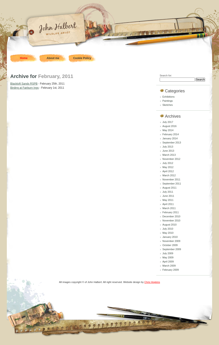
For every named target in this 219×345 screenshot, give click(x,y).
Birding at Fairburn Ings (24, 87)
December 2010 (171, 216)
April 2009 (168, 261)
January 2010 (170, 237)
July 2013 (167, 146)
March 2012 (169, 175)
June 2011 (168, 196)
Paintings (167, 100)
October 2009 (170, 245)
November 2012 (171, 159)
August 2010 (169, 224)
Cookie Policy (82, 58)
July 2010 (167, 228)
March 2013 (169, 154)
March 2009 (169, 265)
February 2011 (170, 212)
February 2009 (170, 269)
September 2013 (171, 142)
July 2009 (167, 253)
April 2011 (168, 204)
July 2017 (167, 122)
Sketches (167, 105)
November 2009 (171, 241)
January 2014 (170, 138)
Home (23, 58)
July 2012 (167, 163)
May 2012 (167, 167)
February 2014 (170, 134)
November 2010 (171, 220)
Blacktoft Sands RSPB (23, 83)
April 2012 (168, 171)
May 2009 (167, 257)
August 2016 (169, 126)
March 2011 (169, 208)
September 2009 (171, 249)
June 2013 (168, 150)
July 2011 (167, 191)
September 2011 (171, 183)
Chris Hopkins (152, 282)
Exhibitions (168, 96)
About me (53, 58)
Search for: (166, 75)
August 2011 (169, 187)
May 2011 (167, 200)
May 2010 (167, 232)
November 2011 (171, 179)
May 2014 (167, 130)
